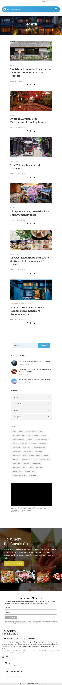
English (45, 1)
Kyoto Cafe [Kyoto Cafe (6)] (26, 463)
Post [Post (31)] (29, 435)
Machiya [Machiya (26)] (44, 435)
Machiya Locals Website (14, 563)
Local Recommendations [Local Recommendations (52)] (31, 431)
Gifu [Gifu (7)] (35, 459)
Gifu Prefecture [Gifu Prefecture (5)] (39, 467)
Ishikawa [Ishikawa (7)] (46, 455)
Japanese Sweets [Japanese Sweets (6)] (36, 463)
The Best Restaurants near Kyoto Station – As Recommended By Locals (29, 261)
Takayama (14, 161)
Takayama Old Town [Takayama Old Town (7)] (26, 459)
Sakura (12, 127)
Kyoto (12, 65)
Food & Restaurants (18, 254)
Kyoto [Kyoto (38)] (41, 431)
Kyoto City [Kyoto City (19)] (15, 443)
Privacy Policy (39, 622)
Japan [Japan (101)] (20, 431)
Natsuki (13, 81)
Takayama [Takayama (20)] (30, 439)
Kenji (20, 382)
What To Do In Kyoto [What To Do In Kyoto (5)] (29, 471)
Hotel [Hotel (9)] (24, 455)
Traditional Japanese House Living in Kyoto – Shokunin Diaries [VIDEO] (30, 72)
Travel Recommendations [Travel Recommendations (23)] (18, 439)
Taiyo (12, 220)
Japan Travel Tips (17, 304)
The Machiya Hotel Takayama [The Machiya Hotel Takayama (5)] (19, 475)
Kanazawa (29, 304)
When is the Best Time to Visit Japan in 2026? (34, 379)
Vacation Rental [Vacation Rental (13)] (16, 447)
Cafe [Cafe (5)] (24, 467)
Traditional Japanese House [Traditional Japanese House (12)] (39, 447)
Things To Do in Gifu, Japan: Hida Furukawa (34, 361)
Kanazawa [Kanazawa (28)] (36, 435)
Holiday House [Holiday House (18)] (24, 443)
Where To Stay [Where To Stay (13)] (26, 447)
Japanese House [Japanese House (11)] (27, 451)
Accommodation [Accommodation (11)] (38, 451)
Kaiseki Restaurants (12, 674)
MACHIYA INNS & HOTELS (14, 677)
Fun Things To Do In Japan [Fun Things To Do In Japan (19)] (41, 439)
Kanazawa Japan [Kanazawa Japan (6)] (16, 463)
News (8, 668)
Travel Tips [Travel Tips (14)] (33, 443)
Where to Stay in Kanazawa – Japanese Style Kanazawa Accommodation (27, 311)
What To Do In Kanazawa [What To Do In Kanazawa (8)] (34, 455)
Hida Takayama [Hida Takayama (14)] (43, 443)
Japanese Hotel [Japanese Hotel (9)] (16, 455)
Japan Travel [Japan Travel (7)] (15, 459)
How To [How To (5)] (30, 467)
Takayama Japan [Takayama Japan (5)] (32, 475)
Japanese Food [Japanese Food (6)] (16, 467)
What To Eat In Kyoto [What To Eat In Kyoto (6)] (44, 459)
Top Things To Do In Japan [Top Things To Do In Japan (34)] (18, 435)
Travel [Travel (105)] (14, 431)
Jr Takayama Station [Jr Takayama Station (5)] (17, 471)
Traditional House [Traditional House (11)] (16, 451)
